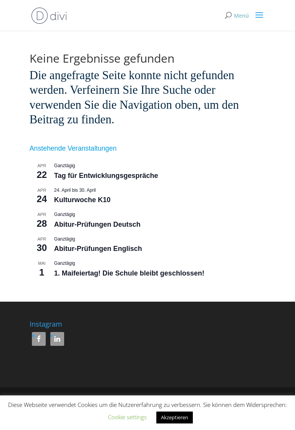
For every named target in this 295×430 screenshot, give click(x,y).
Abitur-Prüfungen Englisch (98, 248)
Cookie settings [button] (127, 417)
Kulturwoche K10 (82, 200)
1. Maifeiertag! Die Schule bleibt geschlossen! (129, 273)
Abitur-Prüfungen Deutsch (97, 224)
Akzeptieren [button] (174, 417)
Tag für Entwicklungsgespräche (106, 175)
